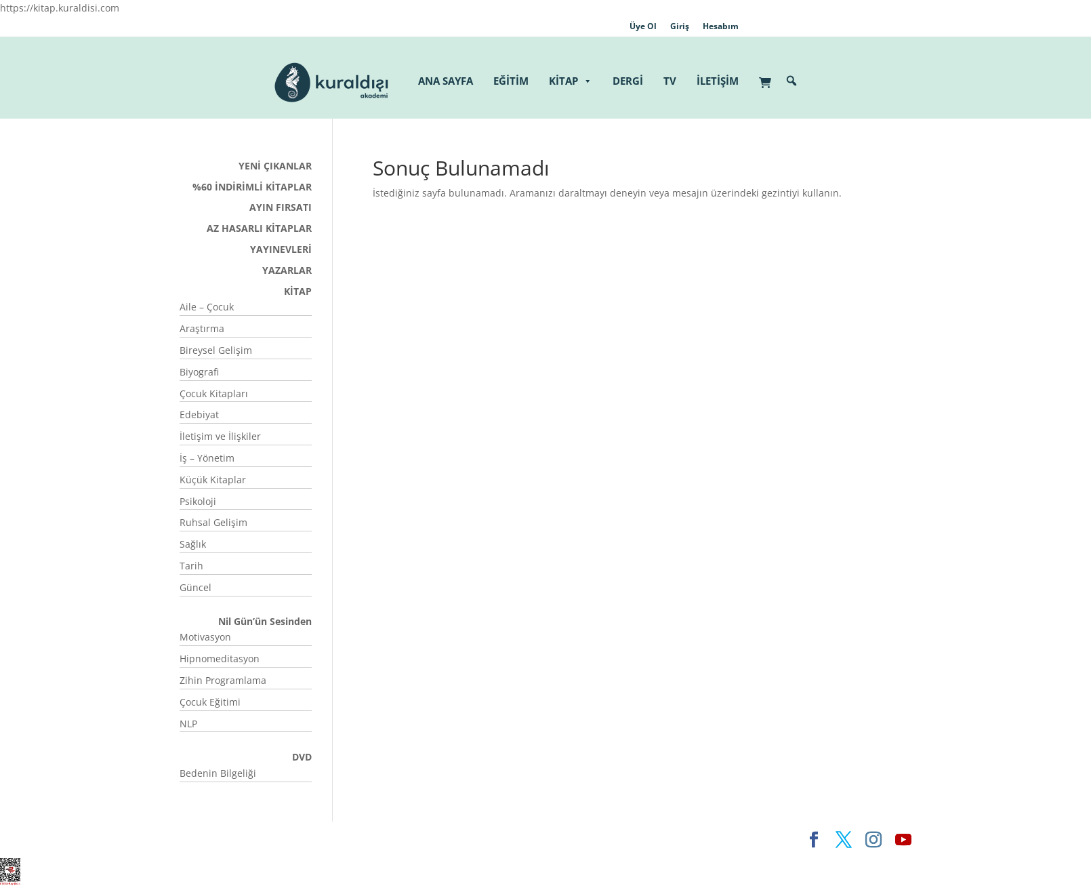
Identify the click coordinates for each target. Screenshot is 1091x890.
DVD (302, 756)
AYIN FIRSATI (280, 207)
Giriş (679, 26)
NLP (188, 723)
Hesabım (721, 26)
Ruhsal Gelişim (213, 522)
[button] (791, 80)
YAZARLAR (287, 270)
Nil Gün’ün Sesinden (265, 621)
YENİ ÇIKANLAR (275, 165)
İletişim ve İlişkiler (220, 436)
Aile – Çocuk (207, 306)
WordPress (392, 839)
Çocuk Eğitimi (210, 701)
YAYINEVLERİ (281, 249)
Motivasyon (205, 636)
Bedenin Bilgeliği (218, 773)
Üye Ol (643, 26)
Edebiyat (199, 414)
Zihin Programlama (223, 680)
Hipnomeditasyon (220, 658)
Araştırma (202, 328)
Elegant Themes (216, 839)
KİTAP (570, 81)
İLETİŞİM (718, 80)
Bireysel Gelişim (216, 350)
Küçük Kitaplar (213, 479)
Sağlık (193, 544)
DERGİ (628, 80)
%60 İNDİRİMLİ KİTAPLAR (252, 186)
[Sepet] (768, 75)
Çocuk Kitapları (214, 393)
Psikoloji (198, 501)
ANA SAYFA (445, 80)
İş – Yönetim (207, 457)
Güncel (195, 587)
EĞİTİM (511, 80)
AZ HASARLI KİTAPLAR (259, 228)
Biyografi (199, 371)
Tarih (191, 565)
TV (669, 80)
